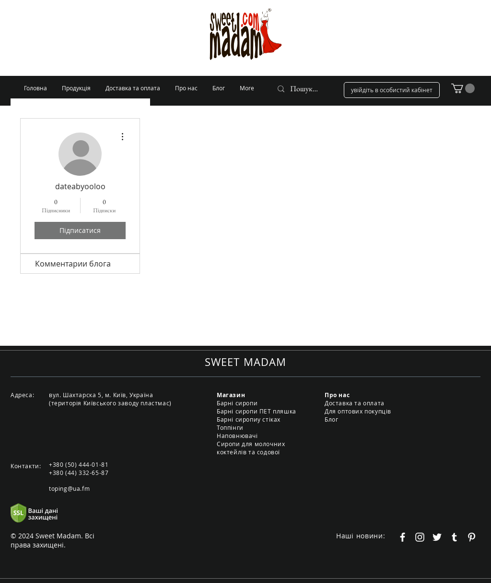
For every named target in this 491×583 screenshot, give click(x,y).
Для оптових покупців (358, 411)
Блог (331, 419)
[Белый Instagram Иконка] (420, 537)
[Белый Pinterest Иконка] (472, 537)
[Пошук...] (304, 89)
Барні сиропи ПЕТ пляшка (256, 411)
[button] (463, 88)
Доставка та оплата (355, 403)
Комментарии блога (73, 263)
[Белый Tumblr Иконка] (454, 537)
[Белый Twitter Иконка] (437, 537)
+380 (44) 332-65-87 (78, 472)
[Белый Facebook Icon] (403, 537)
